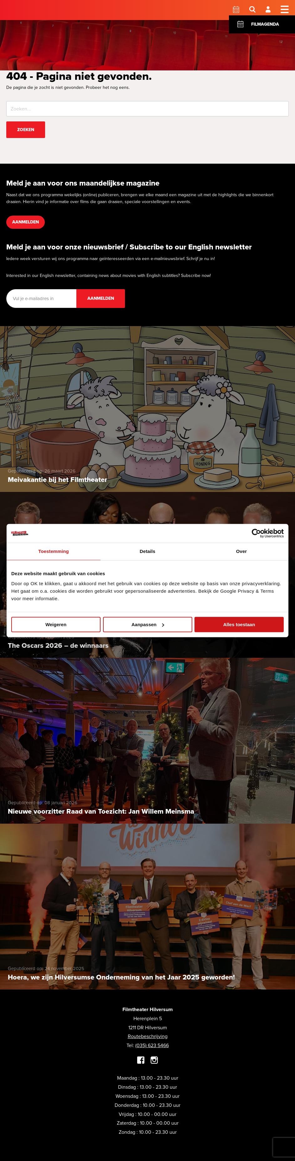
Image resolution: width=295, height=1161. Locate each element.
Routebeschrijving (148, 1036)
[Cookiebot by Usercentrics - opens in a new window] (256, 533)
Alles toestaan (239, 624)
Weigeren (55, 624)
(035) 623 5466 (152, 1045)
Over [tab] (241, 551)
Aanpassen (148, 624)
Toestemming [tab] (53, 551)
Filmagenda (265, 24)
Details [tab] (147, 551)
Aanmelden (25, 222)
